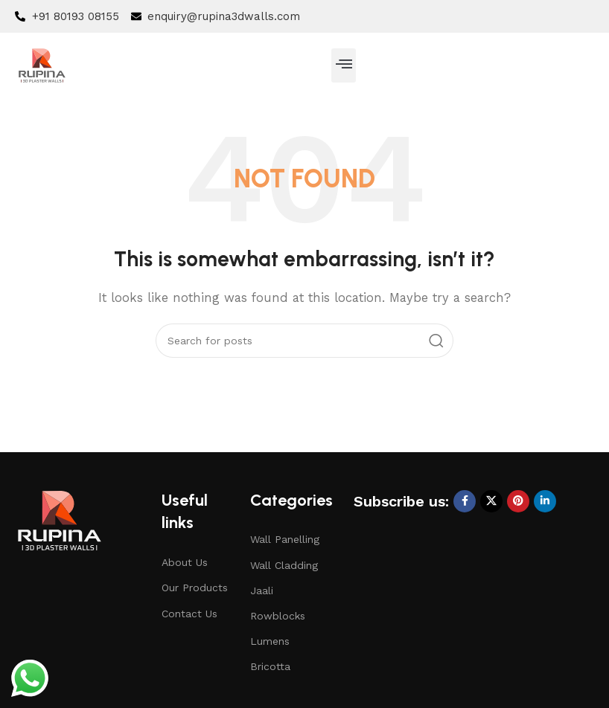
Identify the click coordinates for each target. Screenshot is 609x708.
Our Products (195, 587)
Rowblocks (277, 616)
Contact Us (189, 614)
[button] (343, 65)
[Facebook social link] (464, 501)
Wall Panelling (284, 539)
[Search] (304, 341)
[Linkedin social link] (545, 501)
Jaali (261, 590)
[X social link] (491, 501)
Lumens (270, 641)
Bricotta (270, 666)
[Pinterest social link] (518, 501)
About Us (185, 562)
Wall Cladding (284, 565)
